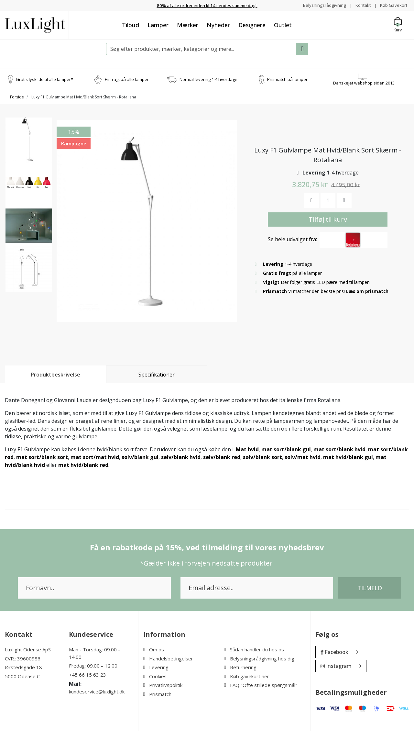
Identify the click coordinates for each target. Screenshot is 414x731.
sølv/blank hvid (181, 457)
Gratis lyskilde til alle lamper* (44, 79)
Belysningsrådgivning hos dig (259, 658)
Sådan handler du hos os (254, 649)
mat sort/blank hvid (339, 449)
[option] (29, 143)
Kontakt (361, 5)
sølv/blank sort (262, 457)
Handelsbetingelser (168, 658)
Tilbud (130, 24)
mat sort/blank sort (42, 457)
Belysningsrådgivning (321, 5)
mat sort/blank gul (286, 449)
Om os (153, 649)
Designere (252, 24)
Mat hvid (247, 449)
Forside (17, 97)
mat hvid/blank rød (83, 464)
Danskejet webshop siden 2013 (364, 82)
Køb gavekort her (246, 676)
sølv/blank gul (140, 457)
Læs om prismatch (367, 291)
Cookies (155, 676)
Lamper (158, 24)
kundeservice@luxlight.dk (97, 691)
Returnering (240, 667)
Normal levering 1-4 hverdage (208, 79)
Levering (156, 667)
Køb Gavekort (392, 5)
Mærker (187, 24)
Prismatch (157, 694)
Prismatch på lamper (287, 79)
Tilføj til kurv (328, 219)
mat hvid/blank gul (348, 457)
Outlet (283, 24)
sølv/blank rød (221, 457)
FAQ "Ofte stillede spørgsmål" (260, 685)
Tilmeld (369, 588)
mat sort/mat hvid (95, 457)
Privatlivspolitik (162, 685)
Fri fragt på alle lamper (127, 79)
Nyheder (218, 24)
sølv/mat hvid (303, 457)
